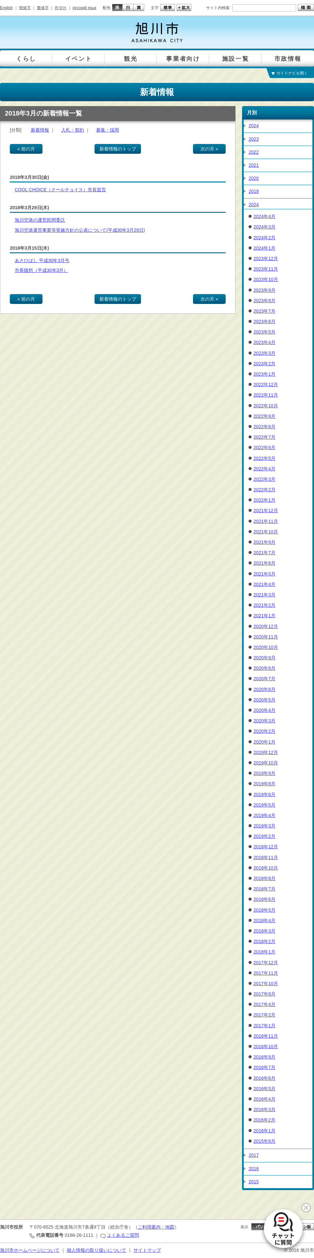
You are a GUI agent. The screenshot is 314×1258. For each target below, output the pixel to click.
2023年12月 (265, 258)
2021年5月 (264, 573)
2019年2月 (264, 836)
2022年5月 (264, 458)
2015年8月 (264, 1141)
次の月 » (209, 148)
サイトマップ (147, 1250)
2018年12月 (265, 846)
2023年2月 (264, 363)
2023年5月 (264, 332)
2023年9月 (264, 290)
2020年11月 (265, 636)
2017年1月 (264, 1025)
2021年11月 (265, 521)
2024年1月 (264, 248)
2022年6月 (264, 447)
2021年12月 (265, 510)
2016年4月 (264, 1099)
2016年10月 (265, 1046)
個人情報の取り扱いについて (96, 1250)
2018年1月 (264, 951)
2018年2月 (264, 941)
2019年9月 (264, 773)
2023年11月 (265, 269)
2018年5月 (264, 910)
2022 (254, 152)
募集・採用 (107, 130)
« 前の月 (26, 148)
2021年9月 (264, 542)
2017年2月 (264, 1014)
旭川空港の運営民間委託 (40, 220)
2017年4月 (264, 1004)
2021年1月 (264, 615)
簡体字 (25, 8)
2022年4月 (264, 468)
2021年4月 (264, 584)
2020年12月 (265, 626)
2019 (254, 191)
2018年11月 (265, 857)
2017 (254, 1155)
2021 (254, 165)
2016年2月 (264, 1120)
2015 (254, 1181)
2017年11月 (265, 973)
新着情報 (40, 130)
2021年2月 (264, 605)
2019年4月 (264, 815)
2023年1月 (264, 374)
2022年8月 (264, 426)
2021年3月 (264, 594)
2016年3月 (264, 1109)
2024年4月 (264, 216)
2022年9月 (264, 416)
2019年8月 (264, 783)
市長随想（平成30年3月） (41, 270)
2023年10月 (265, 279)
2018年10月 (265, 868)
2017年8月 (264, 994)
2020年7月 (264, 678)
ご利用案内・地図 (156, 1227)
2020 (254, 178)
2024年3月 (264, 226)
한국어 (60, 8)
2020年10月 (265, 647)
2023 (254, 139)
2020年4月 (264, 710)
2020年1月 (264, 742)
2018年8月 (264, 878)
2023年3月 (264, 353)
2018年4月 (264, 920)
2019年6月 (264, 794)
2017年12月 (265, 962)
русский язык (84, 8)
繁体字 (43, 8)
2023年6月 (264, 321)
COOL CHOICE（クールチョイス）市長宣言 (60, 189)
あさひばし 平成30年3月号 (42, 260)
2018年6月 (264, 899)
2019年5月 (264, 805)
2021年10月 (265, 531)
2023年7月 (264, 311)
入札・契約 (72, 130)
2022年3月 (264, 479)
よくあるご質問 (123, 1235)
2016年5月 (264, 1088)
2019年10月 (265, 762)
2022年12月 (265, 384)
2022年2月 (264, 489)
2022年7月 (264, 437)
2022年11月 (265, 395)
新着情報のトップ (117, 148)
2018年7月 (264, 888)
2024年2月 (264, 237)
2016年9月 (264, 1057)
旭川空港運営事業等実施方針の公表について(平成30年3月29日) (80, 230)
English (6, 8)
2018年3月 (264, 931)
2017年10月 (265, 983)
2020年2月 (264, 731)
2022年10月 (265, 405)
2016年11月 (265, 1036)
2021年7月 (264, 552)
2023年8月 (264, 300)
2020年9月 (264, 657)
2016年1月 (264, 1130)
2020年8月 (264, 668)
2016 (254, 1168)
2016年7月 (264, 1067)
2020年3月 (264, 720)
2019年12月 (265, 752)
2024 (254, 125)
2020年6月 (264, 689)
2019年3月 (264, 825)
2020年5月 (264, 699)
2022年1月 (264, 500)
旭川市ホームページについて (30, 1250)
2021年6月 (264, 563)
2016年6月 (264, 1078)
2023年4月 (264, 342)
